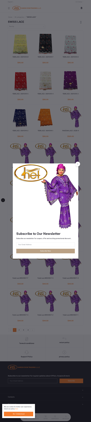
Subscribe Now (45, 251)
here (16, 409)
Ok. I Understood (18, 414)
